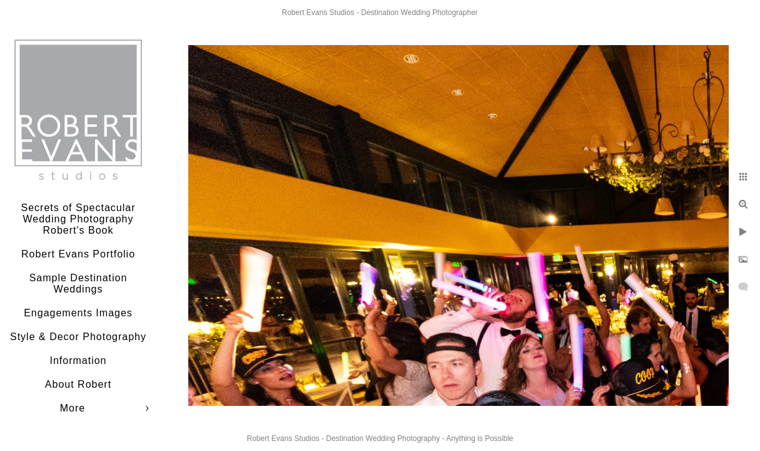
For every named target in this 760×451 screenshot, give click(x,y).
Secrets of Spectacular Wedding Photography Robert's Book (78, 219)
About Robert (78, 384)
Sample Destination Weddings (78, 283)
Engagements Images (78, 313)
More (72, 408)
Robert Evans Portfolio (78, 254)
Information (77, 360)
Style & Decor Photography (78, 336)
